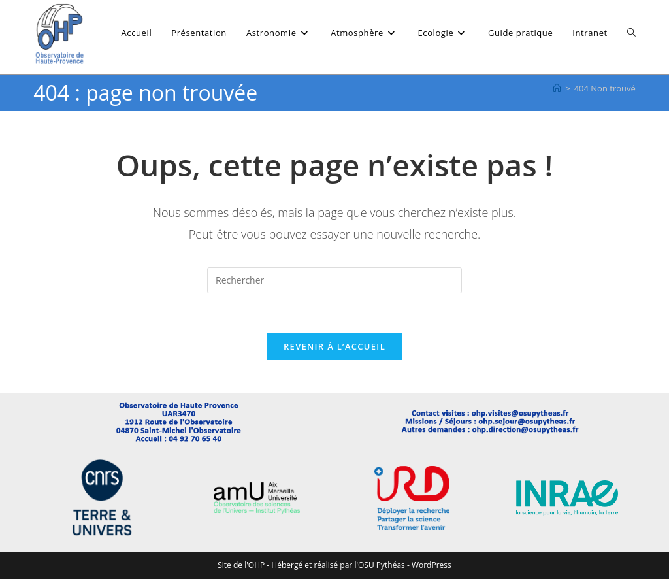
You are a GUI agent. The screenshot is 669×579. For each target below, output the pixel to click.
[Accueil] (557, 88)
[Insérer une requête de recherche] (334, 280)
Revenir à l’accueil (334, 346)
